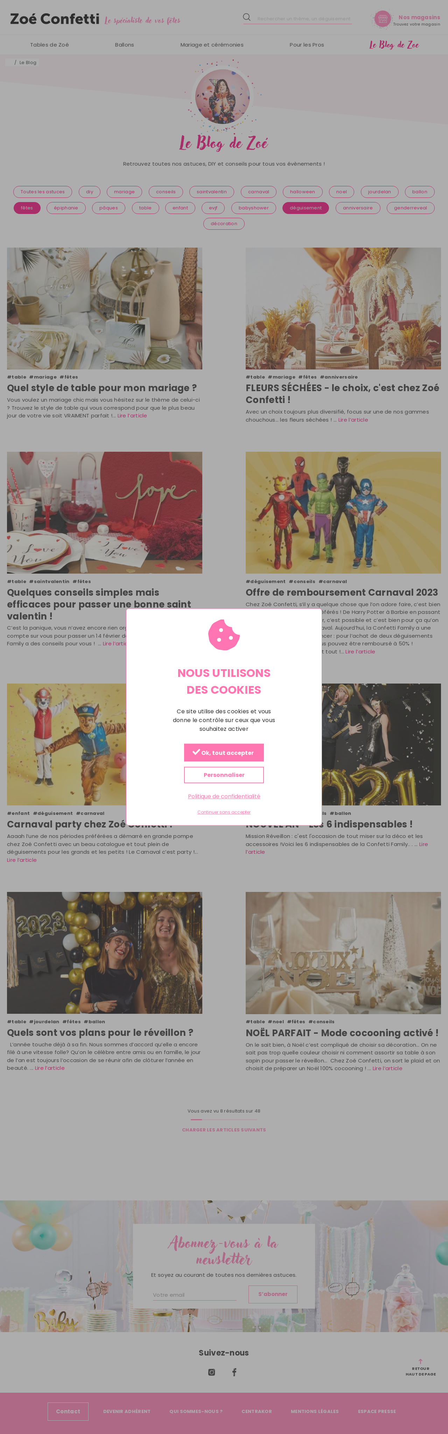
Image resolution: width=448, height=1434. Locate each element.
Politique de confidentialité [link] (224, 796)
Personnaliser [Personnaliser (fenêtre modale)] (224, 775)
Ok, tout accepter (223, 753)
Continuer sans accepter (224, 812)
